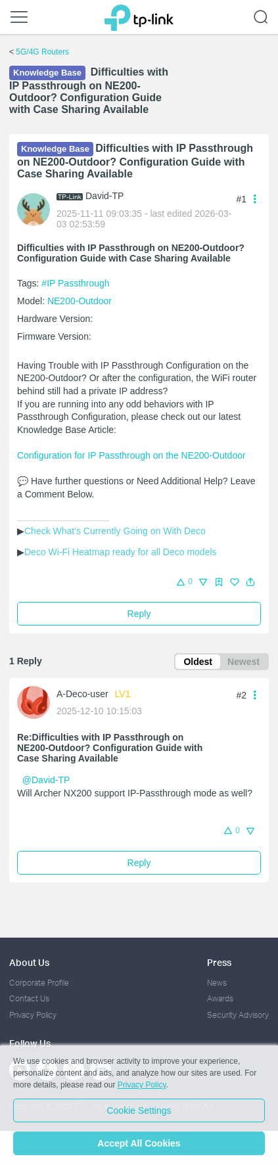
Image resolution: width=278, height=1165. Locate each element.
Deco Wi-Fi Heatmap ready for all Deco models (120, 552)
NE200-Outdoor (79, 301)
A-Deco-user (82, 694)
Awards (220, 998)
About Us (29, 962)
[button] (250, 582)
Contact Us (29, 998)
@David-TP (46, 780)
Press (219, 962)
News (217, 983)
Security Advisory (238, 1015)
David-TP (104, 196)
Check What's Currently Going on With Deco (115, 531)
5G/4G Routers (42, 52)
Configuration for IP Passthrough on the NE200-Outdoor (131, 455)
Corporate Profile (39, 983)
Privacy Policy (33, 1015)
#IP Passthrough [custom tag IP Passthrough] (75, 283)
